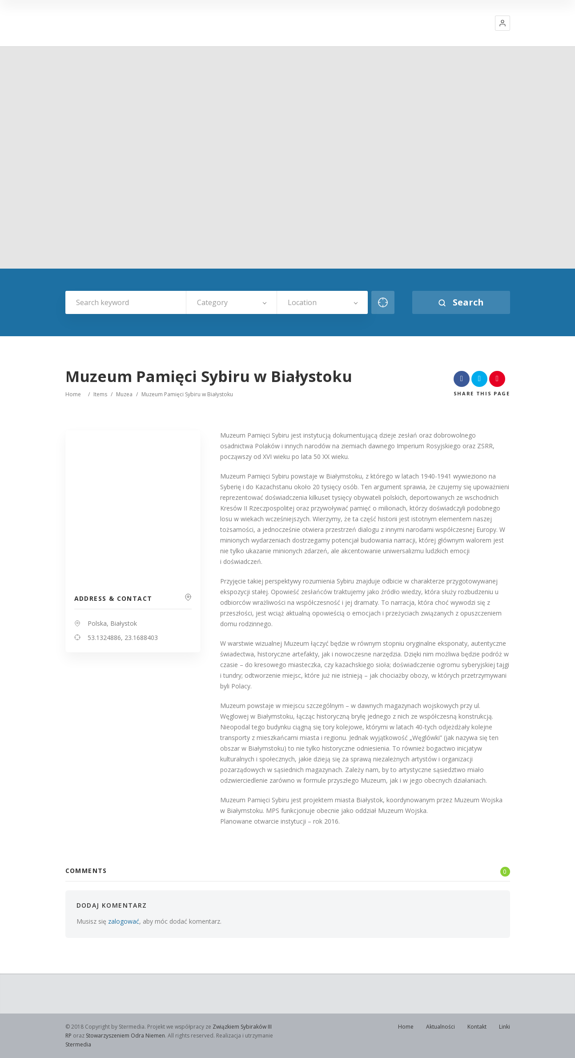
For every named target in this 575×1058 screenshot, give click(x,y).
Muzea (124, 394)
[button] (502, 23)
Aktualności (440, 1026)
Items (100, 394)
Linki (504, 1026)
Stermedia (78, 1044)
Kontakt (477, 1026)
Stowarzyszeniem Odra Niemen (125, 1035)
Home (73, 394)
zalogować (123, 921)
